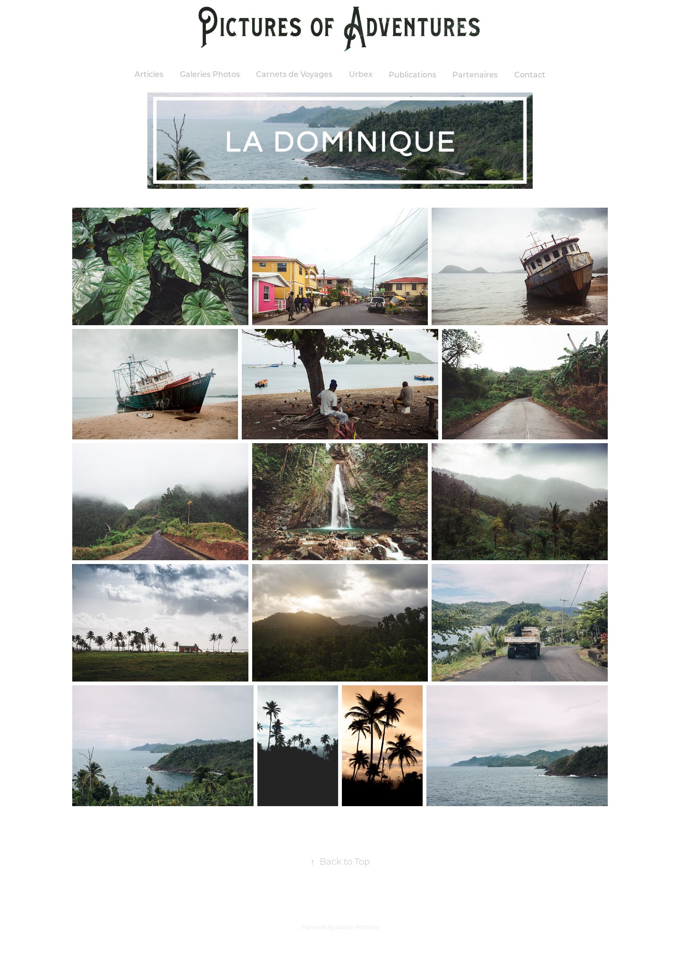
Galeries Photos (210, 74)
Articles (149, 74)
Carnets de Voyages (294, 74)
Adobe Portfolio (357, 927)
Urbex (361, 74)
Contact (529, 74)
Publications (412, 74)
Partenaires (475, 74)
